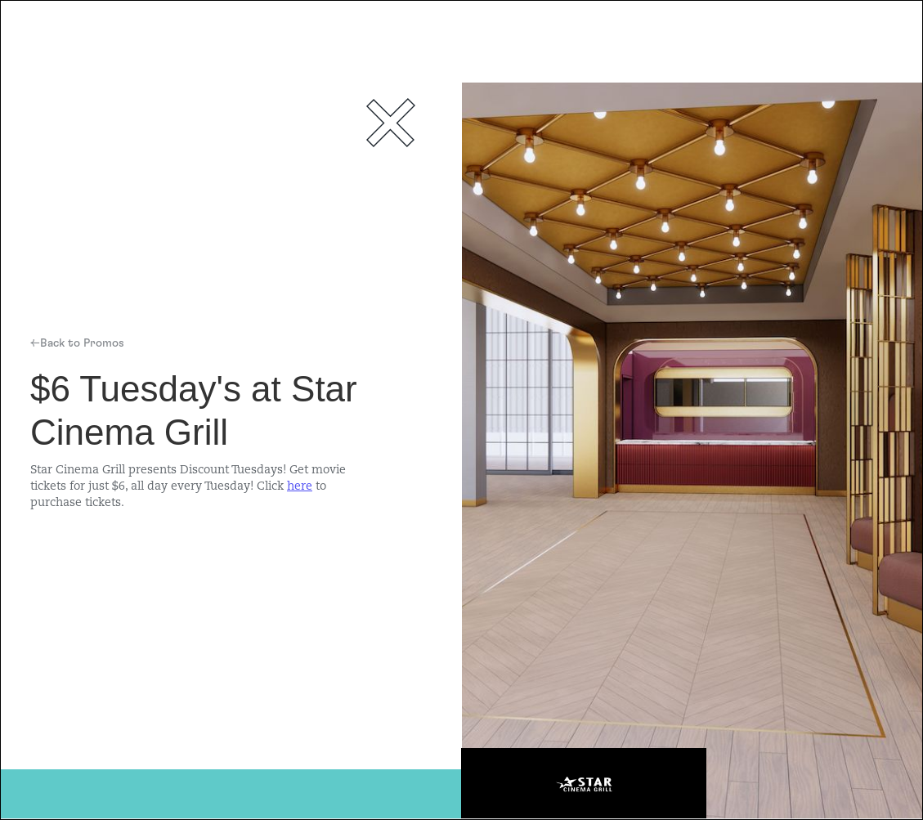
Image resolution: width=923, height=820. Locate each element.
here (299, 487)
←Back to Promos (77, 343)
